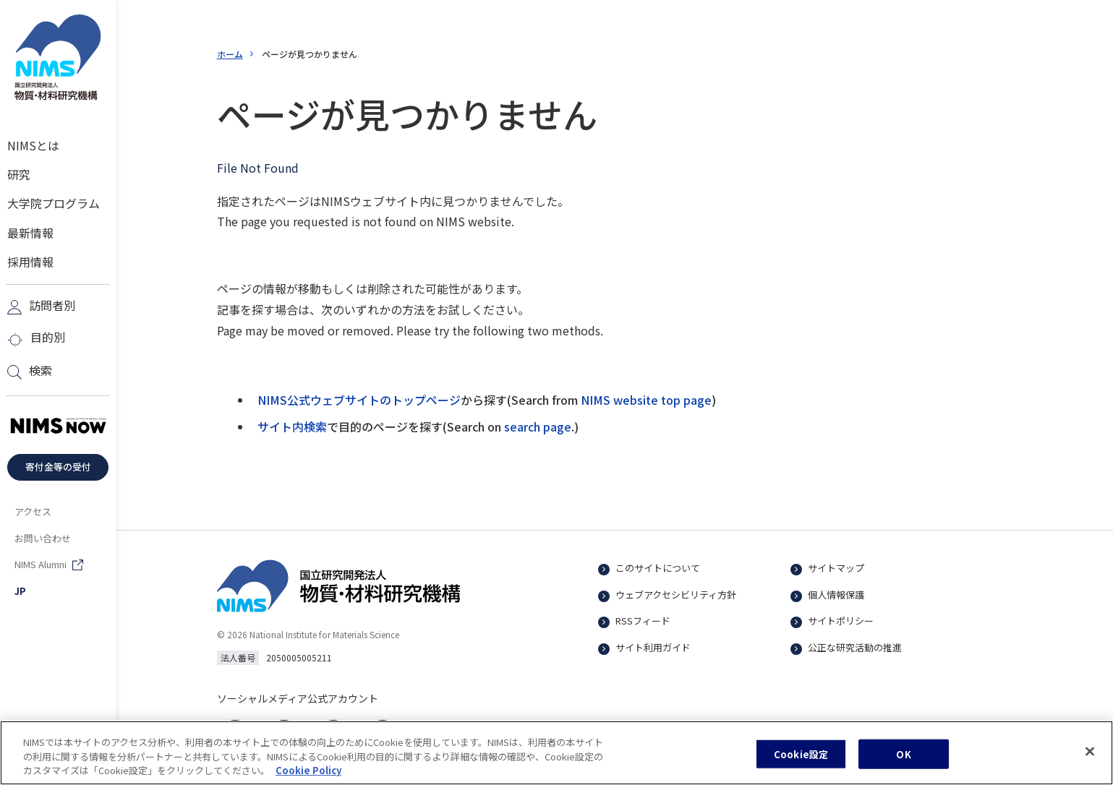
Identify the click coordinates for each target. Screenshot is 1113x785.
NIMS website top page (646, 399)
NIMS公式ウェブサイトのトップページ (359, 399)
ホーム (230, 54)
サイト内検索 (292, 426)
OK (903, 763)
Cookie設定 (801, 763)
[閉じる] (1090, 760)
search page (537, 426)
